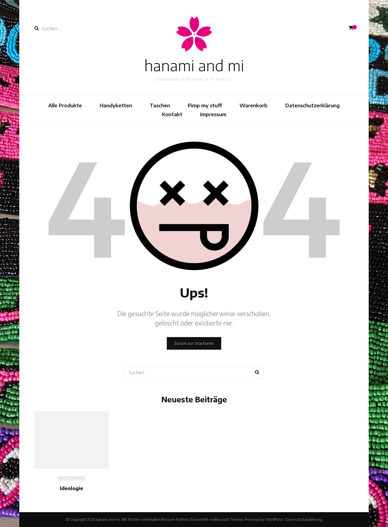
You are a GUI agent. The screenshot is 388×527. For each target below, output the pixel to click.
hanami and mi (194, 65)
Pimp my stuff (205, 105)
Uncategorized (71, 478)
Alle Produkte (65, 105)
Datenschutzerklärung (312, 105)
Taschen (160, 105)
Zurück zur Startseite (194, 343)
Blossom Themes (229, 519)
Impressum (213, 114)
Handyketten (115, 105)
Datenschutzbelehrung (303, 519)
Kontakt (172, 114)
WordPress (274, 519)
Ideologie (71, 488)
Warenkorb (253, 105)
